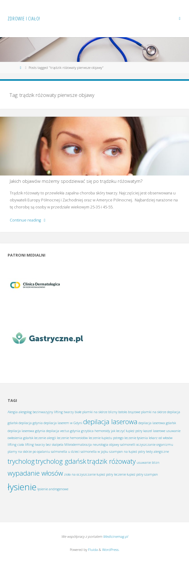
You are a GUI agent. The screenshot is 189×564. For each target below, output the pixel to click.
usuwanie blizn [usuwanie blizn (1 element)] (148, 462)
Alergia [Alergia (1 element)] (13, 412)
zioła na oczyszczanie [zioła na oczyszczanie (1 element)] (80, 474)
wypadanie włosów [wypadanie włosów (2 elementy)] (35, 473)
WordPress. (110, 549)
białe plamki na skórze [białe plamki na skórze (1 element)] (91, 412)
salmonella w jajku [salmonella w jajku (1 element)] (94, 451)
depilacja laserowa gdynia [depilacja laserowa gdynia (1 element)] (26, 431)
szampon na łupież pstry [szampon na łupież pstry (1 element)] (127, 451)
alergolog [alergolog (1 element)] (25, 412)
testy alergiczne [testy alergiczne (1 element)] (157, 451)
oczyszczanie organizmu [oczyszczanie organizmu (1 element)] (154, 444)
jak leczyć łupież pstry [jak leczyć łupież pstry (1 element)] (126, 431)
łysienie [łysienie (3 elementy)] (22, 487)
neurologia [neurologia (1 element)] (100, 444)
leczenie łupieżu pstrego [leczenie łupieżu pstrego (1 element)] (106, 438)
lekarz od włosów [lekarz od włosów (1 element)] (161, 438)
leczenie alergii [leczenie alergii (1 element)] (45, 438)
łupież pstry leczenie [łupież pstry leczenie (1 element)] (111, 474)
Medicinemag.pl (115, 536)
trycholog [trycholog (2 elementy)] (21, 461)
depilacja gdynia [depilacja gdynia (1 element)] (31, 423)
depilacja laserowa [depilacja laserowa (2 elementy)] (110, 421)
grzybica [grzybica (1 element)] (87, 431)
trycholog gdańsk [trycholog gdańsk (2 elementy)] (61, 461)
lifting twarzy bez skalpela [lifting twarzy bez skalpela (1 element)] (44, 444)
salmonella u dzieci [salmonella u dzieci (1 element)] (65, 451)
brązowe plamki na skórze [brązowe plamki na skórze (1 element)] (147, 412)
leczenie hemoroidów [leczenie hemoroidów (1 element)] (72, 438)
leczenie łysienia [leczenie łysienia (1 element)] (136, 438)
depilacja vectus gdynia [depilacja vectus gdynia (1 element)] (63, 431)
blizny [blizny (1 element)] (112, 412)
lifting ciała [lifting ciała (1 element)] (16, 444)
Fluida (92, 549)
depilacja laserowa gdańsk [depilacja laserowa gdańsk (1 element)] (157, 423)
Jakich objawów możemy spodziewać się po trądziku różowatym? (76, 181)
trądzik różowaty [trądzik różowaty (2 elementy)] (111, 461)
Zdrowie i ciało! (24, 18)
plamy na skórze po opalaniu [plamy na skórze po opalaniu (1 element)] (29, 451)
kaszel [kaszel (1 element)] (147, 431)
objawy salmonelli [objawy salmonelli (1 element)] (122, 444)
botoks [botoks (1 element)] (122, 412)
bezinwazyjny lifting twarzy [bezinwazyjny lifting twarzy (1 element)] (53, 412)
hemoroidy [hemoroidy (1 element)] (102, 431)
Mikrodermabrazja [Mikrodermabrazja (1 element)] (78, 444)
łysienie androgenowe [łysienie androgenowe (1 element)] (52, 489)
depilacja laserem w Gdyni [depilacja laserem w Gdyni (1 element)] (63, 423)
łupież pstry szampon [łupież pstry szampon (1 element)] (142, 474)
